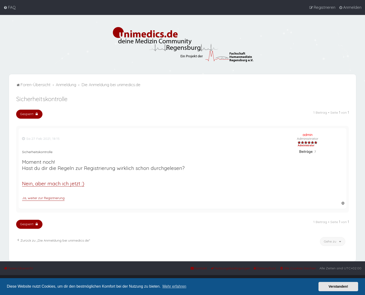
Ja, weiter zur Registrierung (43, 197)
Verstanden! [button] (338, 286)
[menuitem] (10, 7)
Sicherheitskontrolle (41, 98)
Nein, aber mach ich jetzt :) (53, 183)
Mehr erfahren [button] (174, 286)
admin (308, 134)
